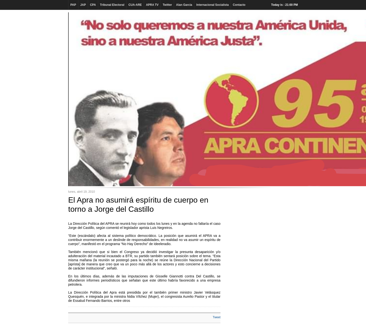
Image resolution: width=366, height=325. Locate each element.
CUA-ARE (135, 5)
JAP (83, 5)
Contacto (239, 5)
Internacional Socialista (212, 5)
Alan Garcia (184, 5)
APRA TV (152, 5)
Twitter (167, 5)
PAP (73, 5)
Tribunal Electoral (112, 5)
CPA (93, 5)
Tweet (216, 317)
